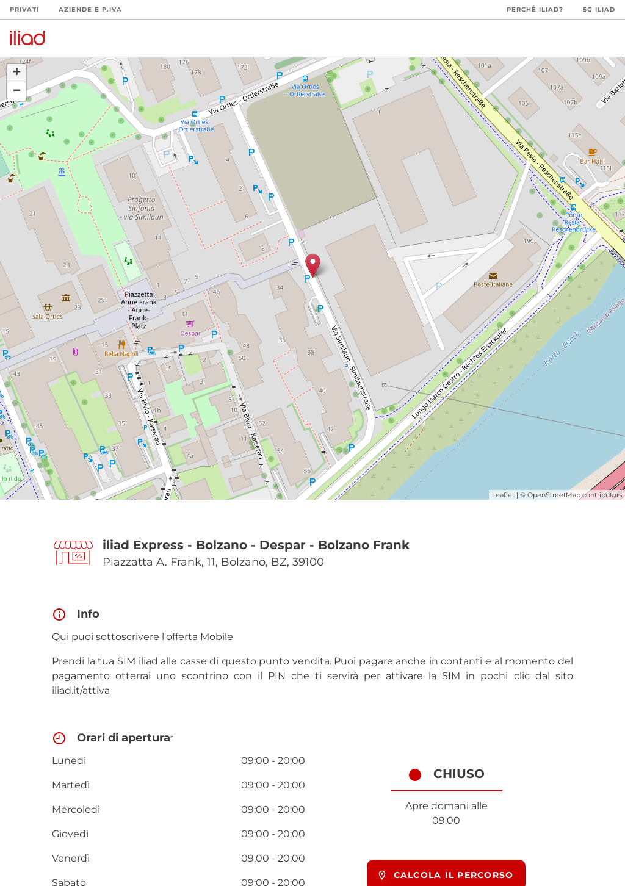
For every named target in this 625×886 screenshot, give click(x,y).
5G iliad (599, 9)
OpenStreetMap (553, 495)
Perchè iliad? (535, 9)
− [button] (17, 91)
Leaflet (503, 495)
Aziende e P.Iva (90, 9)
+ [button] (17, 73)
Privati (24, 9)
